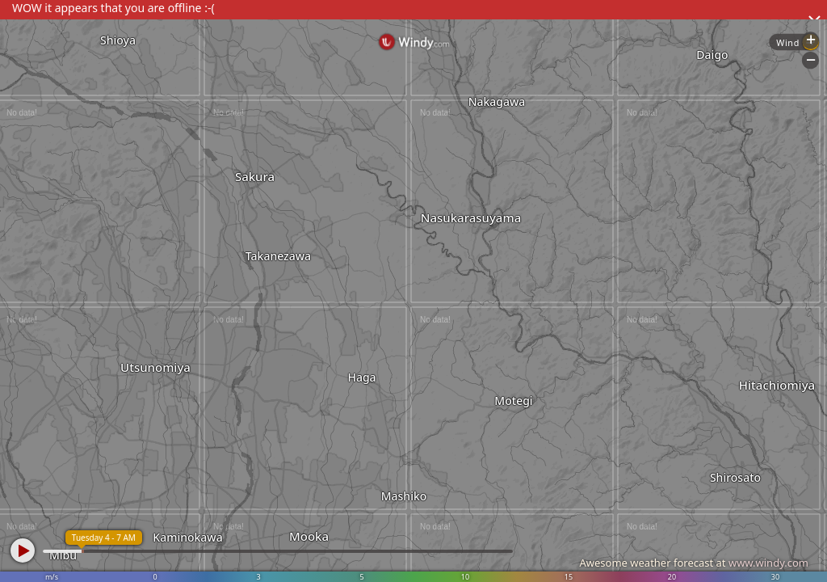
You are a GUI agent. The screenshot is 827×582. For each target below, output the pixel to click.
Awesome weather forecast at (693, 562)
